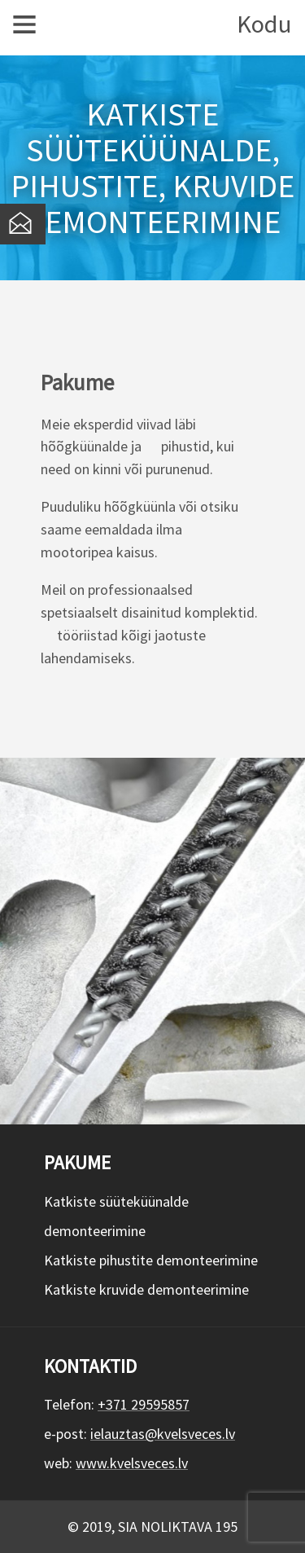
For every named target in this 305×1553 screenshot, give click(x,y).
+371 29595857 (144, 1404)
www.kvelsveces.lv (132, 1463)
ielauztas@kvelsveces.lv (162, 1433)
